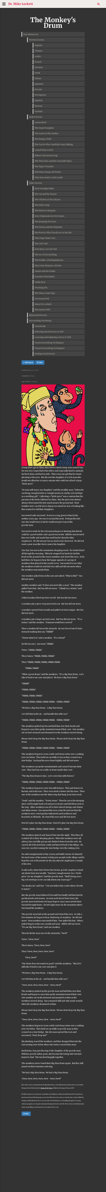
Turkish (38, 111)
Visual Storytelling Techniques (50, 348)
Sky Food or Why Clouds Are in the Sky (53, 232)
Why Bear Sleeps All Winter (48, 172)
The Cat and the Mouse (46, 194)
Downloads (40, 326)
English (38, 45)
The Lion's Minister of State (48, 265)
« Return (28, 362)
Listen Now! (40, 122)
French (38, 62)
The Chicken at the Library (47, 199)
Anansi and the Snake (45, 271)
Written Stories (36, 40)
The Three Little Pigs (45, 293)
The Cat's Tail (41, 243)
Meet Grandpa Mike (44, 188)
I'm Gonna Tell (42, 298)
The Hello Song (42, 205)
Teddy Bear (40, 282)
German (39, 67)
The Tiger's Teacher (44, 166)
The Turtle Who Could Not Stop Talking (54, 144)
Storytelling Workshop (40, 320)
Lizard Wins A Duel (44, 150)
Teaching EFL (41, 287)
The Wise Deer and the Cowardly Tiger (53, 161)
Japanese (39, 84)
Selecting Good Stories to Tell (49, 331)
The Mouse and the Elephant (48, 227)
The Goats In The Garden (46, 133)
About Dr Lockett (43, 304)
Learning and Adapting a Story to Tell (53, 337)
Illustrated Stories (38, 315)
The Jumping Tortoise (45, 221)
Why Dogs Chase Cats (45, 238)
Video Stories (35, 183)
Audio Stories (35, 117)
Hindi (37, 73)
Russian (38, 106)
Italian (38, 78)
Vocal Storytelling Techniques (49, 342)
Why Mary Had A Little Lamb (49, 177)
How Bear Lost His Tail (46, 249)
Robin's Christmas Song (46, 155)
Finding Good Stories (45, 353)
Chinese (38, 51)
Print (40, 362)
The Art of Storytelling (46, 254)
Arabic (38, 56)
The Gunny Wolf (42, 309)
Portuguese (40, 95)
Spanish (38, 100)
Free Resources (30, 34)
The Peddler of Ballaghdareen (49, 260)
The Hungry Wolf (43, 139)
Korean (38, 89)
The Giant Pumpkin (44, 128)
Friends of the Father (45, 276)
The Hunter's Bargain (45, 210)
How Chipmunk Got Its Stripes (49, 216)
